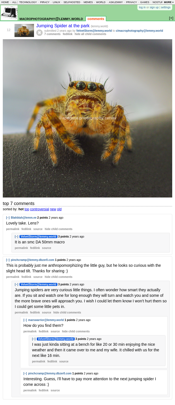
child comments (58, 229)
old (59, 209)
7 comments (52, 34)
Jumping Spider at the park (63, 25)
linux (56, 2)
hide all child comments (90, 34)
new (53, 209)
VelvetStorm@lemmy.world (94, 30)
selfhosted (72, 2)
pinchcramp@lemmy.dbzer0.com (32, 259)
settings (166, 7)
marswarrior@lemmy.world (46, 320)
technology (28, 2)
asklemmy (116, 2)
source (38, 229)
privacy (131, 2)
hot (21, 209)
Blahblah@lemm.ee (24, 217)
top (27, 209)
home (5, 2)
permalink (12, 229)
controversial (39, 209)
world (101, 2)
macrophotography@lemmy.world (51, 18)
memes (88, 2)
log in (142, 7)
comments (96, 19)
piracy (45, 2)
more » (169, 2)
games (144, 2)
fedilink (67, 34)
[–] (7, 217)
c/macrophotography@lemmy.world (139, 30)
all (14, 2)
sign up (154, 7)
